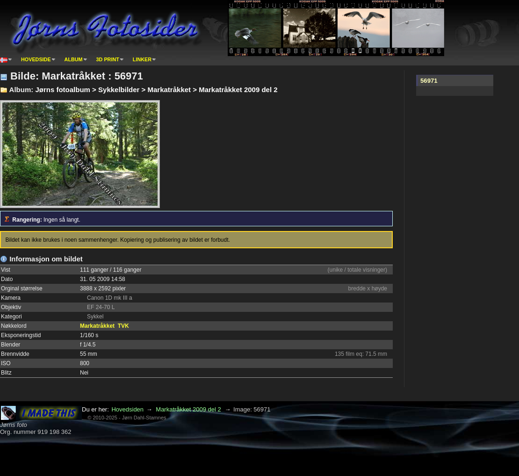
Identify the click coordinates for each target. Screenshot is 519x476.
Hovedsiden (127, 409)
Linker (142, 59)
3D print (107, 59)
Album (74, 59)
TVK (123, 326)
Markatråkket (97, 326)
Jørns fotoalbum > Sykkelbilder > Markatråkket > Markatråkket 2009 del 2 (156, 90)
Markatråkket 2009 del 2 (188, 409)
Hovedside (36, 59)
